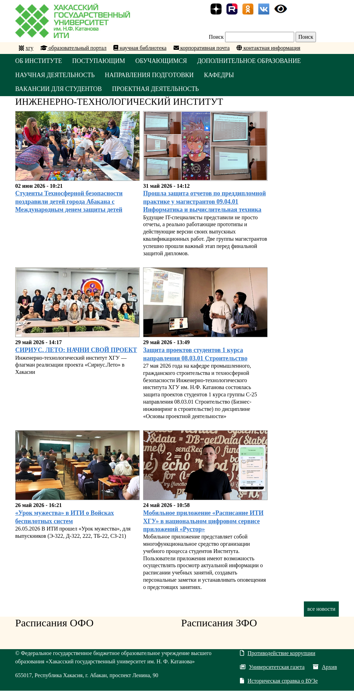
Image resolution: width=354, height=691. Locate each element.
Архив (325, 667)
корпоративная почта (202, 48)
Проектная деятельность (155, 89)
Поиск (216, 37)
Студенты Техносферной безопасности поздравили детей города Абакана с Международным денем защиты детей (69, 201)
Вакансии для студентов (58, 89)
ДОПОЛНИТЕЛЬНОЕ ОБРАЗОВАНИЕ (250, 60)
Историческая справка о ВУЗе (279, 681)
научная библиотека (139, 48)
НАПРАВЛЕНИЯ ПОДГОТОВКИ (150, 75)
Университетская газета (272, 667)
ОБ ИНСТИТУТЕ (38, 60)
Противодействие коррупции (277, 653)
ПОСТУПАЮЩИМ (99, 60)
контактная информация (268, 48)
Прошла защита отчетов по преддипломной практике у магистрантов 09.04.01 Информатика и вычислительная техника (204, 201)
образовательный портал (73, 48)
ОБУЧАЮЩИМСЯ (162, 60)
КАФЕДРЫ (220, 75)
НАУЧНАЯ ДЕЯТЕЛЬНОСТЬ (55, 75)
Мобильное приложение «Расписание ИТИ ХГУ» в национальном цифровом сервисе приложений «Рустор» (203, 521)
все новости (321, 609)
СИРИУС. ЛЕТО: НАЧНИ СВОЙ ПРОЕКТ (76, 350)
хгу (30, 48)
